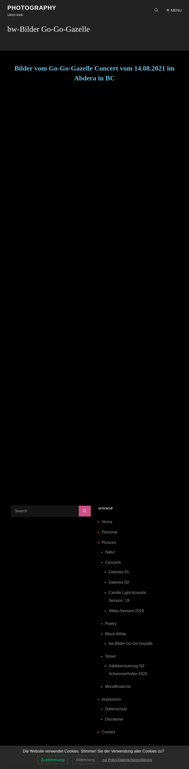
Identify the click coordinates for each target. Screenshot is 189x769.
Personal (109, 532)
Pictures (109, 542)
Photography (31, 7)
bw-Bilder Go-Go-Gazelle (131, 643)
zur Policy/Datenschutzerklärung (127, 760)
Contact (108, 732)
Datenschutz (116, 709)
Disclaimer (114, 719)
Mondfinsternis (118, 686)
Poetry (110, 623)
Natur (110, 552)
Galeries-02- (119, 582)
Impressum (111, 699)
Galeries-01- (119, 572)
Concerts (113, 562)
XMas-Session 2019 (126, 611)
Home (107, 522)
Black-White (115, 634)
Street (110, 656)
